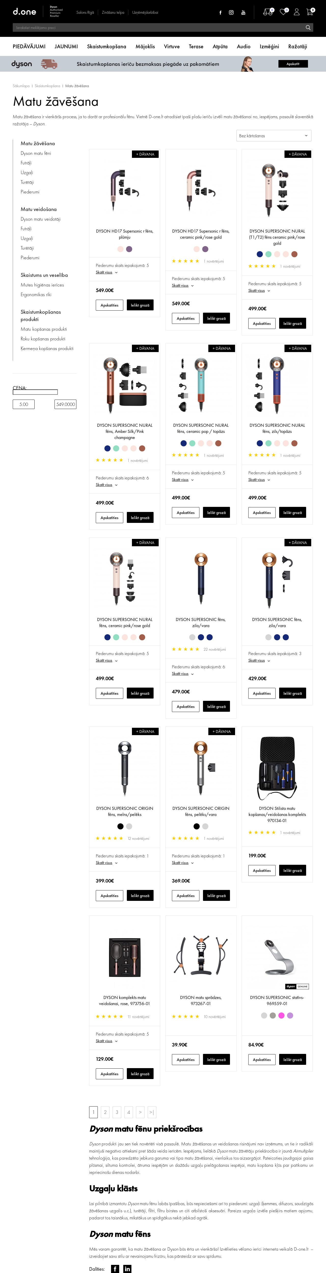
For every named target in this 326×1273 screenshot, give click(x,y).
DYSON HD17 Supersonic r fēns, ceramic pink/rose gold (201, 234)
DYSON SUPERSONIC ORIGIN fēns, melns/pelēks (124, 811)
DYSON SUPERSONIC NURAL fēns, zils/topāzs (277, 428)
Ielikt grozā (140, 305)
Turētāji (27, 182)
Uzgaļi (27, 172)
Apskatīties (109, 305)
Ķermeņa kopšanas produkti (47, 348)
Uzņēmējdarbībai (145, 12)
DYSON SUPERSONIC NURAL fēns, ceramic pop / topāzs (200, 428)
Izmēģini (269, 46)
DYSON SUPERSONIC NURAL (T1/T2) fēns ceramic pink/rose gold (277, 237)
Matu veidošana (39, 209)
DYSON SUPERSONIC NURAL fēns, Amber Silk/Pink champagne (124, 431)
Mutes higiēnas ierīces (42, 284)
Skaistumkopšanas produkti (41, 315)
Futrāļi (26, 162)
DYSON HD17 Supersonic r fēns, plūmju (125, 234)
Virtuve (172, 46)
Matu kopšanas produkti (44, 329)
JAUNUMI (66, 46)
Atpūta (220, 46)
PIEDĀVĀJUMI (29, 46)
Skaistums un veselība (44, 275)
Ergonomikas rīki (36, 294)
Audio (244, 46)
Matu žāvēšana (77, 85)
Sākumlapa (21, 85)
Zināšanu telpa (113, 12)
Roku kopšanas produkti (43, 338)
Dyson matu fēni (36, 153)
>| (152, 1112)
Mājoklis (145, 46)
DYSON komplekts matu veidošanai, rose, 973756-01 (124, 1000)
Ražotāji (297, 46)
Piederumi (30, 191)
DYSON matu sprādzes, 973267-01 (201, 1000)
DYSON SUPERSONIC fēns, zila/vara (201, 622)
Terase (196, 46)
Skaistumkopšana (106, 46)
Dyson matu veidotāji (41, 219)
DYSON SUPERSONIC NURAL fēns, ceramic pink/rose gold (124, 622)
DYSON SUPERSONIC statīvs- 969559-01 (277, 1000)
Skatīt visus (104, 272)
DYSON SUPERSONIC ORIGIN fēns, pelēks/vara (200, 811)
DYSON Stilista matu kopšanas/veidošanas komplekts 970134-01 (277, 814)
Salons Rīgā (85, 12)
